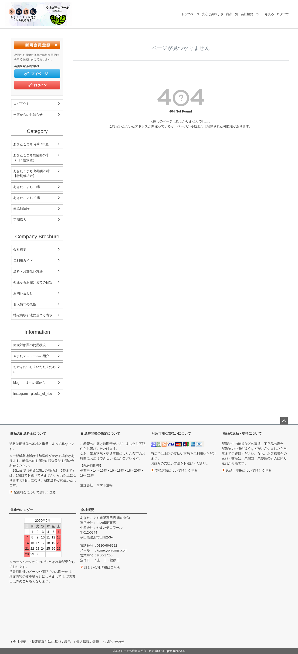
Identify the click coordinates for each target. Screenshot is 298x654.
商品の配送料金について (28, 433)
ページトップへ (284, 421)
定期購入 (19, 219)
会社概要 (247, 14)
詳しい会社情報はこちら (100, 567)
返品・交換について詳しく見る (246, 470)
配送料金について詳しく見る (32, 492)
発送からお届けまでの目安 (32, 282)
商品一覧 (232, 14)
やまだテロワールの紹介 (31, 356)
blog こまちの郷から (29, 383)
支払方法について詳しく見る (174, 470)
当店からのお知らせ (28, 114)
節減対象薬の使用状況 (29, 345)
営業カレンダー (21, 510)
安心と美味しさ (212, 14)
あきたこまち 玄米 (26, 198)
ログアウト (284, 14)
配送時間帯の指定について (100, 433)
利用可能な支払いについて (171, 433)
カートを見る (265, 14)
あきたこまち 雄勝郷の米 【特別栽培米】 (33, 173)
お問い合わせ (23, 293)
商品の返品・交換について (242, 433)
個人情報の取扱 (24, 304)
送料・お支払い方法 (28, 271)
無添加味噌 (21, 209)
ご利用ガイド (23, 260)
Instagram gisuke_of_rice (32, 393)
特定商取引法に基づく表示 (32, 315)
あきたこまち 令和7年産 (31, 144)
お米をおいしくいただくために (34, 369)
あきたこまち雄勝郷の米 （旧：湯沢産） (32, 157)
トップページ (190, 14)
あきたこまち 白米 (26, 187)
